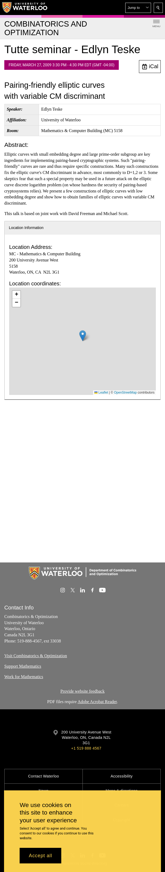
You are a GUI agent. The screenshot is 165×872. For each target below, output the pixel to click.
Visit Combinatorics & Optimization (35, 655)
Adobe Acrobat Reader (97, 701)
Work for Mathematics (23, 676)
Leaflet (101, 392)
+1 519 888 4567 (86, 748)
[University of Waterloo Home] (25, 7)
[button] (138, 8)
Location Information (26, 228)
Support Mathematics (22, 666)
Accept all (40, 855)
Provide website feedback (82, 691)
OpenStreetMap (125, 392)
